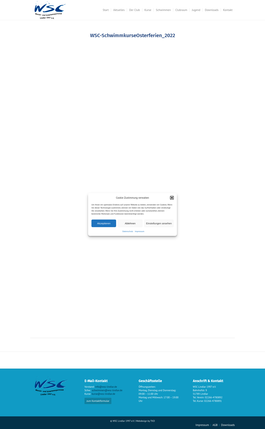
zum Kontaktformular (98, 401)
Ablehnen (130, 223)
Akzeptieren (103, 223)
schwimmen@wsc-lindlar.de (107, 390)
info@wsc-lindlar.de (106, 386)
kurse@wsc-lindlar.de (103, 393)
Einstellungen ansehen (159, 223)
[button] (172, 197)
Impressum (139, 231)
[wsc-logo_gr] (50, 10)
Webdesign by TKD (145, 420)
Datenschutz (127, 231)
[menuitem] (106, 10)
